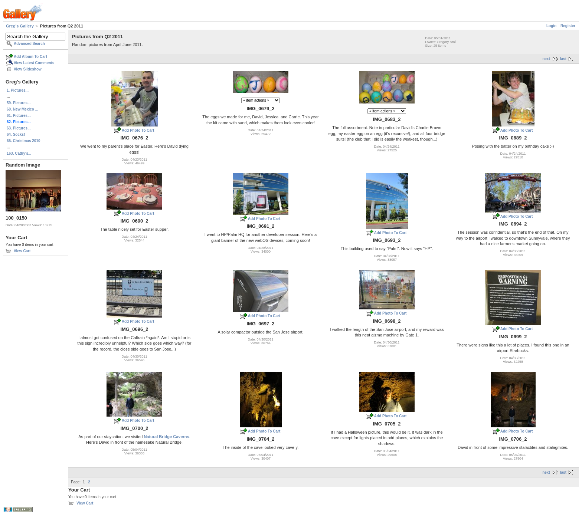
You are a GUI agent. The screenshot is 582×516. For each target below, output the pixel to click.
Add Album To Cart (30, 57)
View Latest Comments (34, 63)
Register (567, 26)
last (563, 59)
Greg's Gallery (20, 26)
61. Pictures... (18, 116)
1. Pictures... (18, 90)
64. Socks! (16, 134)
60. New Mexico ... (22, 109)
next (546, 59)
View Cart (22, 251)
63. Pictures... (18, 128)
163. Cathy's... (19, 153)
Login (551, 26)
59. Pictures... (18, 103)
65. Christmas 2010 (23, 141)
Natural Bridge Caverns (166, 436)
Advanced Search (29, 44)
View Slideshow (28, 69)
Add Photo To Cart (138, 130)
